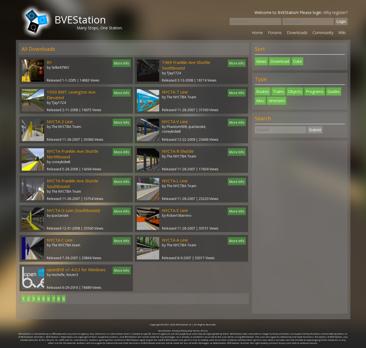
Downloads (297, 32)
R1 (49, 62)
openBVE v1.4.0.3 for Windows (76, 269)
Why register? (335, 12)
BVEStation (80, 20)
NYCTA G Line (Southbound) (73, 210)
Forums (275, 32)
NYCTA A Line (175, 240)
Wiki (342, 32)
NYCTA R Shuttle (178, 151)
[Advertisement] (299, 227)
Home (257, 32)
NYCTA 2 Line (60, 121)
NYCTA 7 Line (175, 92)
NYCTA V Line (175, 121)
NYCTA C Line (60, 240)
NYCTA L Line (175, 180)
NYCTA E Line (175, 210)
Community (322, 32)
